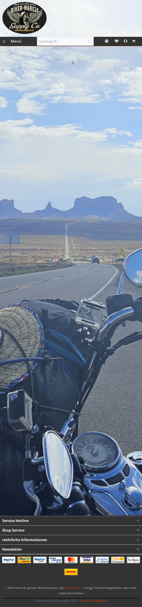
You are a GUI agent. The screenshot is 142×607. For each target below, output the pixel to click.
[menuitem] (12, 41)
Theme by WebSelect (93, 601)
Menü (12, 41)
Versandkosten (74, 588)
